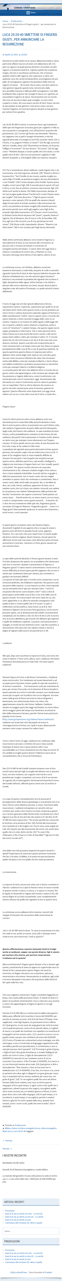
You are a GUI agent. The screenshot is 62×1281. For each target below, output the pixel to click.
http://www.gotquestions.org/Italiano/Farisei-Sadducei (27, 719)
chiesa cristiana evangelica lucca (25, 1128)
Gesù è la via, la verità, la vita (18, 1219)
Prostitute (9, 1210)
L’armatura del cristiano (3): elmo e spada (23, 1222)
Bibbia (7, 1128)
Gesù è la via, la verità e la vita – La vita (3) (24, 1213)
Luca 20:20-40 (19, 1131)
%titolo (8, 1140)
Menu (33, 12)
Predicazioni (20, 1125)
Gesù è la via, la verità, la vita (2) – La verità (24, 1216)
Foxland (48, 1272)
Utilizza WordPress (18, 1272)
